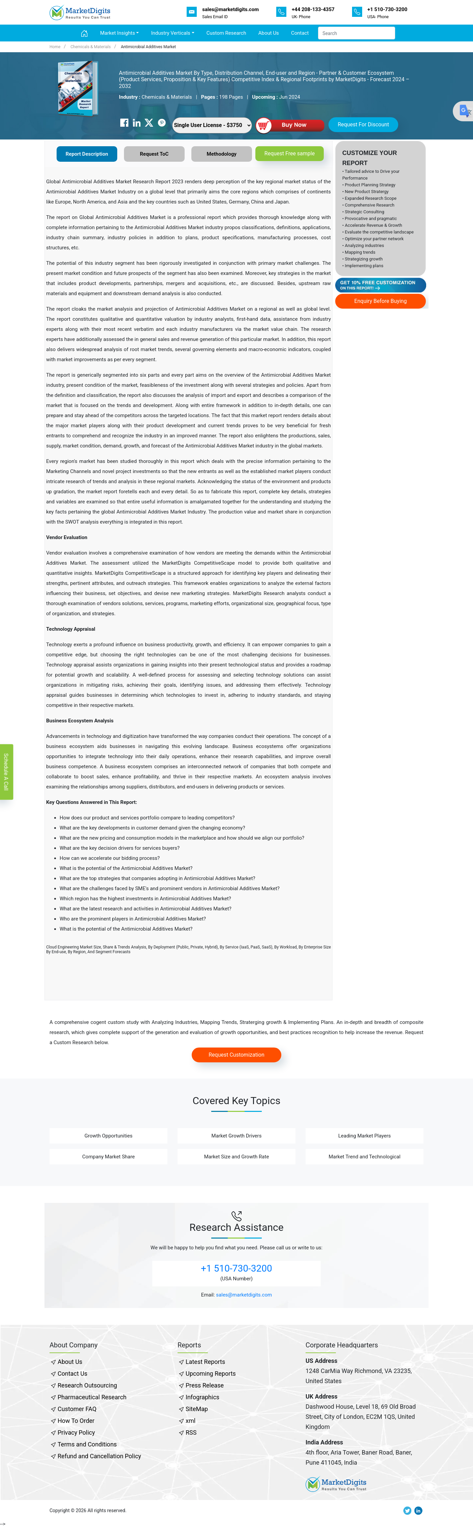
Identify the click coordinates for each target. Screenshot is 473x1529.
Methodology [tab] (221, 154)
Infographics (202, 1397)
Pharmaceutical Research (92, 1397)
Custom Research (226, 33)
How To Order (76, 1420)
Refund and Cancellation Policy (99, 1456)
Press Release (205, 1385)
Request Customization (236, 1055)
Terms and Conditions (87, 1444)
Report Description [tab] (87, 154)
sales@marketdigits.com (244, 1295)
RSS (191, 1432)
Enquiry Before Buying (380, 301)
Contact (300, 33)
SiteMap (197, 1408)
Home (55, 46)
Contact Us (72, 1373)
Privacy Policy (76, 1432)
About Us (268, 33)
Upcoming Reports (211, 1373)
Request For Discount (363, 124)
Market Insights (117, 33)
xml (190, 1420)
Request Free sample (289, 153)
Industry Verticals (170, 33)
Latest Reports (205, 1361)
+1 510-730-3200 (236, 1268)
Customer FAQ (77, 1408)
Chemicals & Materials (90, 46)
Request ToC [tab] (154, 154)
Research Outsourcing (87, 1385)
